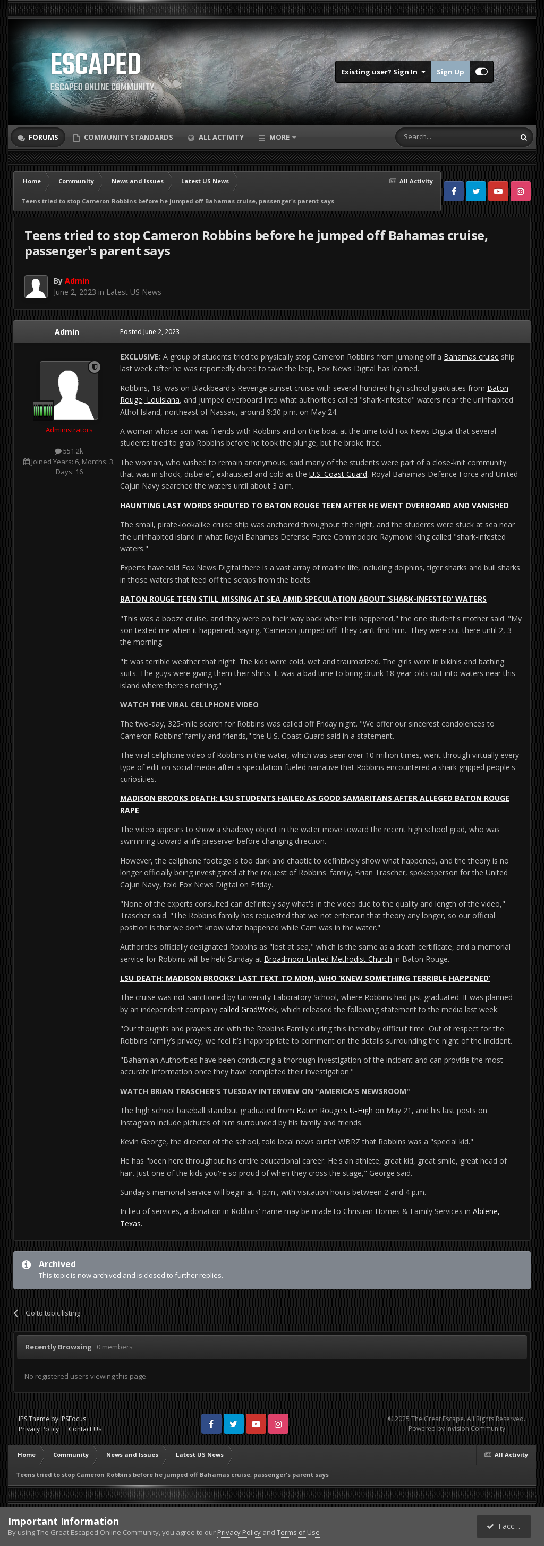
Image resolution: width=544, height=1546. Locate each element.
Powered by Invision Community (457, 1428)
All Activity (220, 137)
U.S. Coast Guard (338, 474)
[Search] (429, 137)
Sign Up (450, 71)
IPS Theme (34, 1418)
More (279, 137)
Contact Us (85, 1428)
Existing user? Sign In (383, 71)
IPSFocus (73, 1418)
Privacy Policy (39, 1428)
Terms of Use (298, 1532)
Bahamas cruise (471, 357)
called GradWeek (248, 1009)
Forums (42, 137)
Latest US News (134, 292)
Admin (67, 332)
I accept (505, 1526)
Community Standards (127, 137)
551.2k (69, 451)
